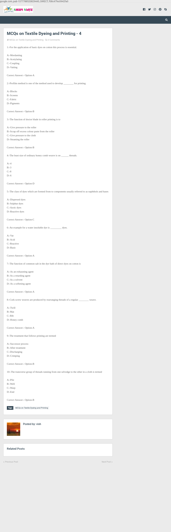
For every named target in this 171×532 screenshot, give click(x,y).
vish (38, 423)
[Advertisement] (58, 495)
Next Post (106, 461)
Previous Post (11, 461)
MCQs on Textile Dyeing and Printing (26, 40)
